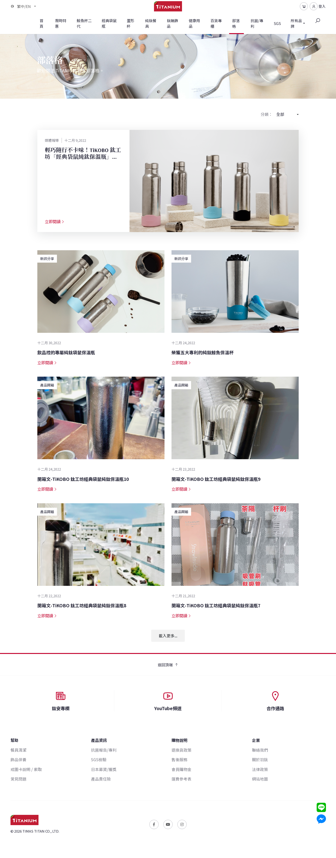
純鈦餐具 (150, 23)
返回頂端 (168, 664)
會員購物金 (181, 769)
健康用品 (194, 23)
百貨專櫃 (216, 23)
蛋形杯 (130, 23)
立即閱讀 (55, 221)
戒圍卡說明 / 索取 (26, 769)
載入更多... (168, 636)
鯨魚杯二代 (84, 23)
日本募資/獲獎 (103, 769)
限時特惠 (60, 23)
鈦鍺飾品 (172, 23)
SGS (277, 23)
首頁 (41, 23)
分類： (267, 114)
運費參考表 (181, 779)
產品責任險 (101, 779)
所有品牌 (296, 23)
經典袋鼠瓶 (109, 23)
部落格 (236, 26)
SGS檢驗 (98, 759)
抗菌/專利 (257, 23)
